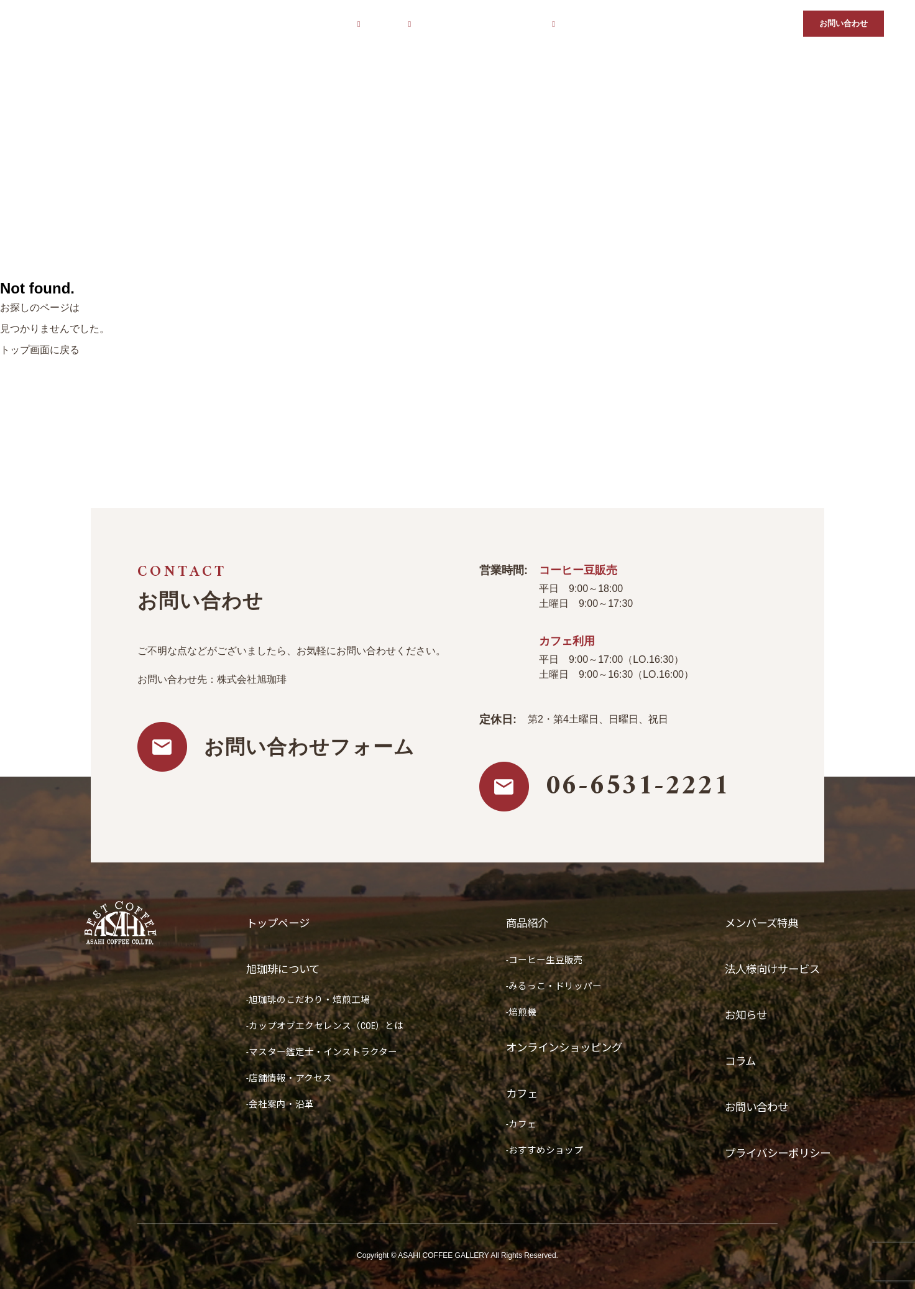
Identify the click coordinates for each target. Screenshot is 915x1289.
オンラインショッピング (467, 24)
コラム (778, 24)
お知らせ (738, 24)
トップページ (261, 24)
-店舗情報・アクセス (289, 1078)
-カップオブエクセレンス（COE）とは (325, 1026)
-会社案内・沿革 (280, 1104)
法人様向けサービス (673, 24)
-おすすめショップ (538, 1150)
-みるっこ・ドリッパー (547, 986)
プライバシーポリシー (774, 1153)
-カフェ (515, 1124)
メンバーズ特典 (596, 24)
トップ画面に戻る (40, 349)
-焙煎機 (515, 1012)
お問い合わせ (843, 23)
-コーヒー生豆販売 (538, 960)
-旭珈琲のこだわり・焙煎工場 (308, 999)
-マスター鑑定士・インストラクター (321, 1052)
